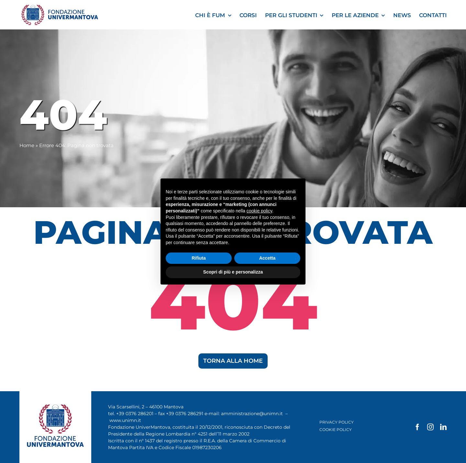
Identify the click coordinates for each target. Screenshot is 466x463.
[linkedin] (443, 427)
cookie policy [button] (259, 210)
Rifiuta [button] (199, 258)
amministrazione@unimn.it (252, 413)
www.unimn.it (125, 420)
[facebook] (417, 427)
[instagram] (430, 427)
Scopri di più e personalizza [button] (233, 272)
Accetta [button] (267, 258)
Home (26, 145)
